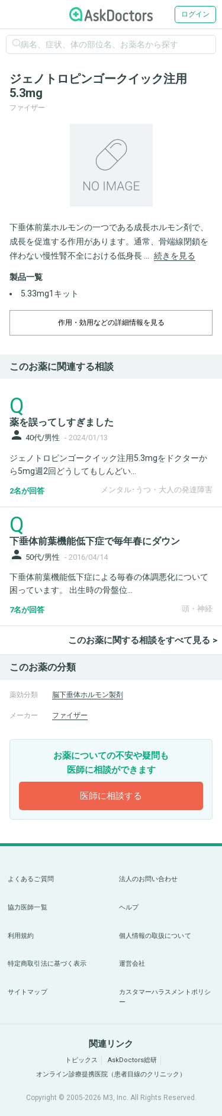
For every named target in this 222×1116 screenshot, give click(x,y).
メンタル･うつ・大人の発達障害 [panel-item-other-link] (157, 489)
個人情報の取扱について (155, 936)
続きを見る (174, 255)
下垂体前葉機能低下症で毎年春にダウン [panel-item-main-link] (94, 541)
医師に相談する (111, 796)
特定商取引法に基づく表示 (47, 963)
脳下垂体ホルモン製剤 (87, 695)
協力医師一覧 (27, 907)
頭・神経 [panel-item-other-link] (197, 608)
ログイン (195, 14)
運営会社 (132, 963)
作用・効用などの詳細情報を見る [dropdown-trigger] (111, 322)
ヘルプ (129, 907)
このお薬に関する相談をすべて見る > (142, 640)
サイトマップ (27, 992)
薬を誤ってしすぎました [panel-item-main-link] (61, 422)
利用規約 (21, 936)
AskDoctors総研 (132, 1060)
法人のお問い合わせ (148, 879)
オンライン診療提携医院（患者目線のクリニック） (111, 1074)
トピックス (81, 1060)
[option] (111, 165)
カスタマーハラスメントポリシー (165, 997)
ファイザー (70, 715)
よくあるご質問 (31, 879)
